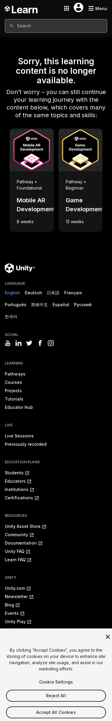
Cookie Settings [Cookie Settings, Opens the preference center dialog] (56, 687)
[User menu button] (78, 7)
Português (15, 304)
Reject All (56, 701)
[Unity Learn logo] (21, 8)
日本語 (53, 292)
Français (73, 292)
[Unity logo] (20, 268)
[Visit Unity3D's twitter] (29, 343)
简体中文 (39, 304)
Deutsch (33, 292)
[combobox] (56, 26)
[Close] (107, 642)
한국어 (11, 316)
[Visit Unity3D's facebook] (40, 343)
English (12, 292)
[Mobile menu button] (97, 8)
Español (61, 304)
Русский (83, 304)
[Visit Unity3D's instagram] (51, 343)
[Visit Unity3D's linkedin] (19, 343)
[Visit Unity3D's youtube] (8, 343)
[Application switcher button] (66, 8)
